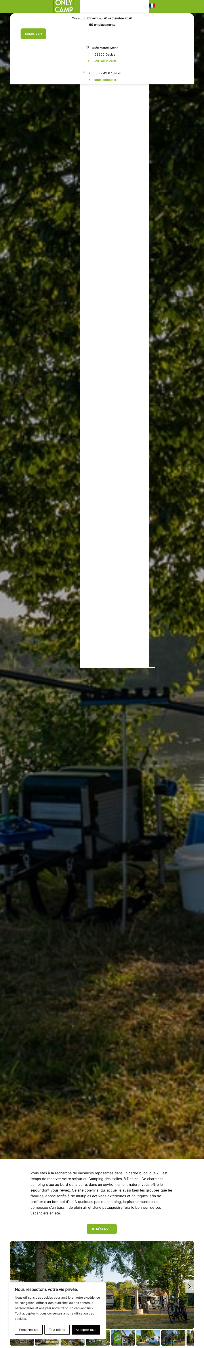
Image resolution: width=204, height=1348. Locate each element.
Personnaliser (28, 1329)
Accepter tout (86, 1329)
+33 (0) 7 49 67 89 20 (105, 73)
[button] (152, 7)
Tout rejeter (57, 1329)
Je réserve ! (102, 1229)
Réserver (33, 34)
